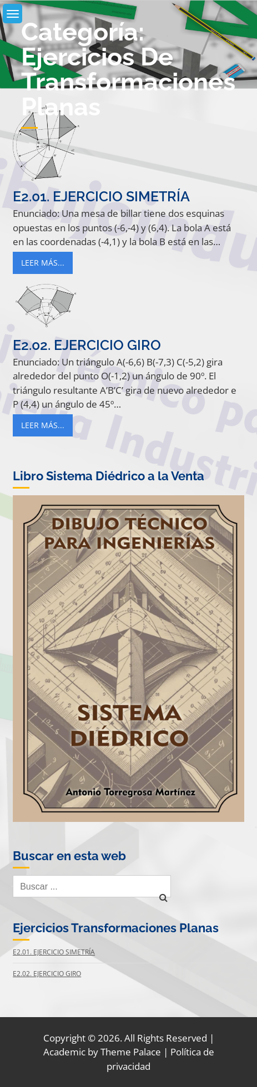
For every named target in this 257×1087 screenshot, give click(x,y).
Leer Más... (42, 262)
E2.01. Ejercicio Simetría (101, 196)
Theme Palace (130, 1051)
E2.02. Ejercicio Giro (87, 345)
